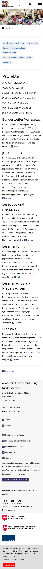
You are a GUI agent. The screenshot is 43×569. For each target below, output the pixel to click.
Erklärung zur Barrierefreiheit (17, 441)
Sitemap (8, 458)
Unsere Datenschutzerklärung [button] (15, 559)
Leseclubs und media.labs (14, 48)
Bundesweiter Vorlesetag (13, 43)
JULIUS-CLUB (32, 43)
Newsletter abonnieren (15, 479)
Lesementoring (9, 53)
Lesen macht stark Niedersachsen (17, 57)
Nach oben (9, 371)
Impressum (10, 452)
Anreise (8, 425)
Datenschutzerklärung (14, 446)
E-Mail (7, 420)
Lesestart (7, 62)
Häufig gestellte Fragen (14, 435)
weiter (16, 146)
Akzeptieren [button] (9, 565)
